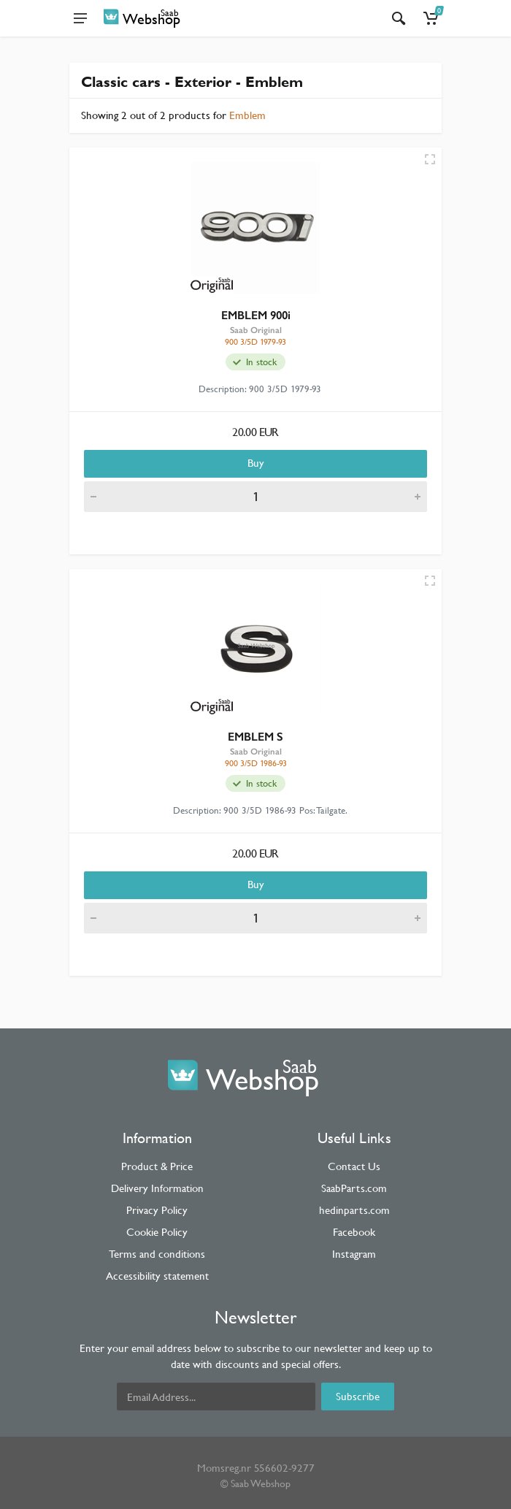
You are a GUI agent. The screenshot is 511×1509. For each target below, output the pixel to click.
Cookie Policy (157, 1232)
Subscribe (358, 1396)
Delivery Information (157, 1188)
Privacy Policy (157, 1210)
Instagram (354, 1254)
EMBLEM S (255, 737)
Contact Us (354, 1166)
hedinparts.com (354, 1210)
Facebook (354, 1232)
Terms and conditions (157, 1254)
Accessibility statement (157, 1275)
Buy (255, 462)
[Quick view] (430, 159)
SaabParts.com (354, 1188)
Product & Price (157, 1166)
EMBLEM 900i (256, 315)
